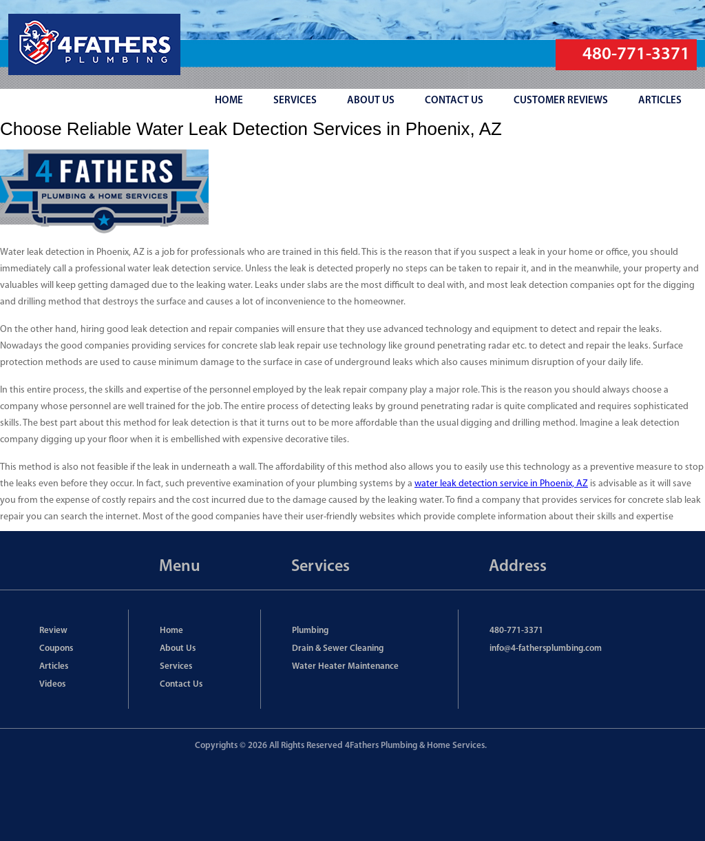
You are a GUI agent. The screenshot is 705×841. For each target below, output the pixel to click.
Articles (53, 666)
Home (171, 630)
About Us (178, 648)
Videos (52, 684)
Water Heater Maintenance (345, 666)
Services (176, 666)
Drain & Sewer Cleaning (337, 648)
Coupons (56, 648)
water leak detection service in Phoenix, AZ (501, 484)
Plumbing (310, 630)
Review (53, 630)
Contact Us (181, 684)
